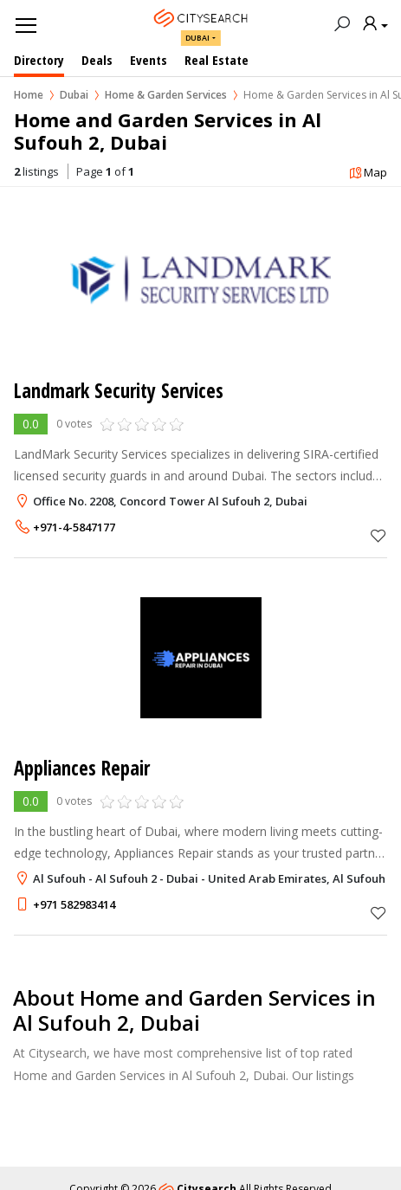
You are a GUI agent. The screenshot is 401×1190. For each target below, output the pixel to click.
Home (28, 94)
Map (367, 173)
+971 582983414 (74, 904)
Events (148, 59)
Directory (39, 59)
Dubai (197, 37)
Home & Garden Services (166, 94)
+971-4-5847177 (74, 527)
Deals (97, 59)
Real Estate (216, 59)
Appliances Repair (82, 768)
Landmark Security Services (118, 390)
